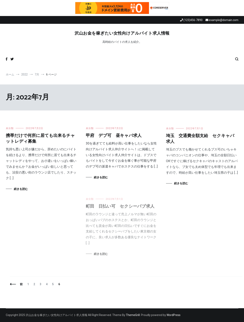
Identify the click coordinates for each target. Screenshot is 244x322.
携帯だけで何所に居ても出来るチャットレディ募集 (40, 138)
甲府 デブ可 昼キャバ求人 (114, 135)
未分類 (10, 128)
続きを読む (21, 189)
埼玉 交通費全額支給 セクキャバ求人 (200, 139)
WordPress (173, 315)
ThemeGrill (133, 315)
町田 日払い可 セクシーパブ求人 (120, 208)
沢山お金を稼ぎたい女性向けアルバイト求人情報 (122, 33)
